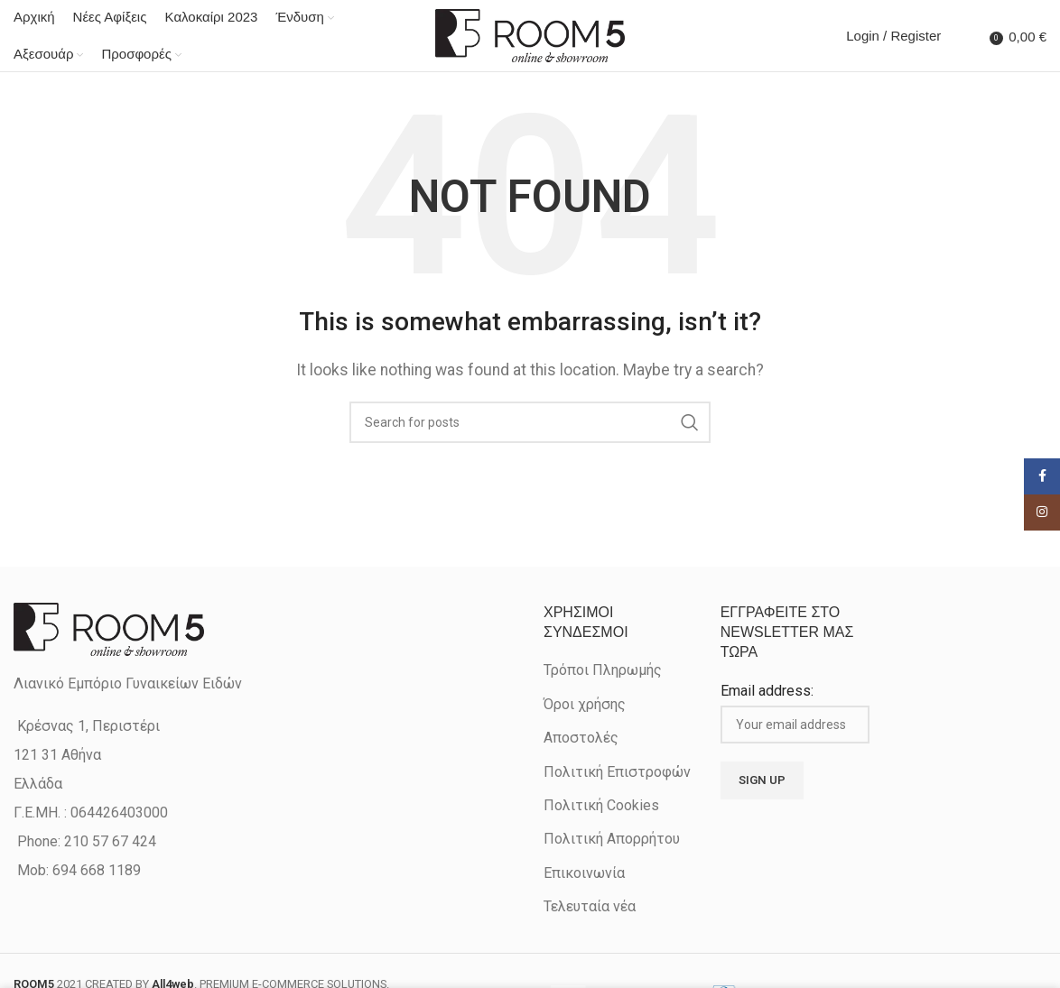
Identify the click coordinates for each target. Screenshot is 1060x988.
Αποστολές (581, 738)
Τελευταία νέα (590, 907)
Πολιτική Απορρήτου (612, 839)
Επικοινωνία (584, 873)
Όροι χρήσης (585, 705)
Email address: (767, 691)
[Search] (959, 36)
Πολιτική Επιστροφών (617, 771)
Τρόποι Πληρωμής (603, 670)
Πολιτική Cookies (601, 806)
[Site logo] (530, 34)
